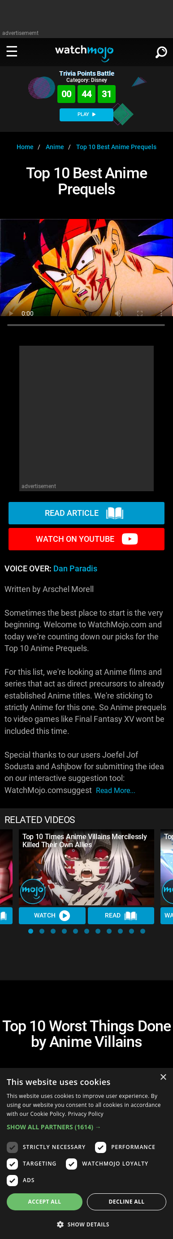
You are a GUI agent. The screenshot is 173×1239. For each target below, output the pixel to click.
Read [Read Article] (121, 916)
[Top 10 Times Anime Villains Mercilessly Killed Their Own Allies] (86, 867)
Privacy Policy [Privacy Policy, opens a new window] (86, 1114)
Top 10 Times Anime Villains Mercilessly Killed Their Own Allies (84, 840)
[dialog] (86, 1153)
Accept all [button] (44, 1201)
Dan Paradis (75, 568)
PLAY (86, 114)
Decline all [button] (127, 1201)
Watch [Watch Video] (52, 915)
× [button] (163, 1077)
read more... (115, 790)
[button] (30, 931)
